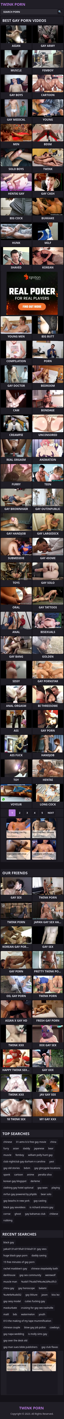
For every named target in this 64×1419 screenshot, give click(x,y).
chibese (53, 1213)
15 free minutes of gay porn (18, 1262)
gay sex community (30, 1275)
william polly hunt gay (40, 1155)
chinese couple (11, 1327)
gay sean (42, 1187)
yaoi (51, 1161)
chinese (7, 1141)
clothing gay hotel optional (18, 1187)
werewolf (50, 1275)
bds (15, 1314)
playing (56, 1187)
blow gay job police (35, 1327)
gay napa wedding (13, 1334)
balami (42, 1288)
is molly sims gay (37, 1334)
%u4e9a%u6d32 (12, 1294)
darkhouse (9, 1275)
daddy (26, 1148)
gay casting (40, 1200)
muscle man (10, 1281)
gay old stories (11, 1168)
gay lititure (31, 1294)
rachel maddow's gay (15, 1268)
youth (42, 1314)
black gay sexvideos (14, 1207)
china (53, 1141)
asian (16, 1148)
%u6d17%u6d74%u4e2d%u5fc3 (38, 1281)
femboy (20, 1155)
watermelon (28, 1314)
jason (44, 1294)
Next (51, 812)
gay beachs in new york (16, 1200)
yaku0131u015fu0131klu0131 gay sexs (24, 1249)
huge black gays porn (15, 1255)
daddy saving (39, 1255)
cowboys (54, 1327)
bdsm (27, 1168)
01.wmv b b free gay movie (31, 1141)
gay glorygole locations (47, 1168)
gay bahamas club (35, 1213)
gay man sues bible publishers (20, 1347)
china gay (8, 1288)
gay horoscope (26, 1288)
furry (6, 1148)
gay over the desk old (15, 1340)
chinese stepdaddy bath (44, 1268)
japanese (39, 1148)
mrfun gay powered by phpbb (20, 1194)
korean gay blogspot (14, 1181)
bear (50, 1148)
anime (30, 1174)
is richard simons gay (41, 1207)
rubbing (7, 1220)
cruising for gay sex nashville (37, 1307)
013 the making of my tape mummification (27, 1320)
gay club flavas (49, 1347)
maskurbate (10, 1307)
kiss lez (56, 1294)
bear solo (46, 1194)
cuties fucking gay (35, 1301)
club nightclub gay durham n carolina (24, 1161)
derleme (35, 1181)
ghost (18, 1213)
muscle (7, 1155)
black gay (8, 1242)
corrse (6, 1213)
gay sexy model (12, 1301)
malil (6, 1314)
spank (6, 1174)
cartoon (18, 1174)
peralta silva (45, 1174)
